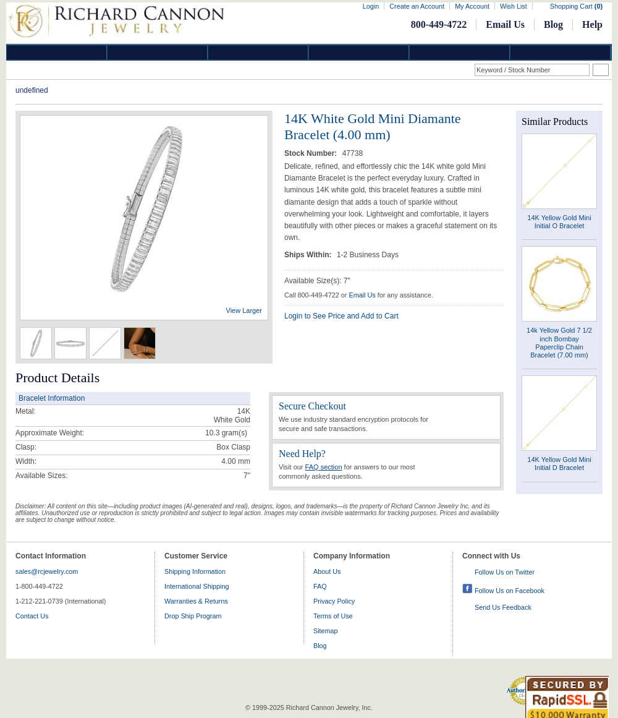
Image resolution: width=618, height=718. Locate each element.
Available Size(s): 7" (317, 280)
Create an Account (416, 6)
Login (371, 6)
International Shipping (196, 586)
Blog (553, 24)
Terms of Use (333, 616)
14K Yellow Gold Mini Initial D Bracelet (559, 463)
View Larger (244, 310)
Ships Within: (309, 254)
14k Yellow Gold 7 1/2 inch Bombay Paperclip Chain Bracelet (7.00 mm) (559, 343)
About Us (327, 571)
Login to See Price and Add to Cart (341, 316)
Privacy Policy (334, 601)
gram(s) (226, 433)
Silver (258, 52)
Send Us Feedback (503, 607)
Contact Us (31, 616)
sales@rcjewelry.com (46, 571)
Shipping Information (195, 571)
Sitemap (325, 631)
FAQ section (323, 467)
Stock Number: (311, 153)
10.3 (212, 433)
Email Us (505, 24)
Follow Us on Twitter (505, 572)
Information (460, 52)
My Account (472, 6)
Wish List (513, 6)
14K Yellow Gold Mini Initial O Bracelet (559, 221)
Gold (158, 52)
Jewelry (359, 52)
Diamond (57, 52)
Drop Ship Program (192, 616)
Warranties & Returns (196, 601)
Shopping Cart (576, 6)
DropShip (560, 52)
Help (592, 24)
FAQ (320, 586)
